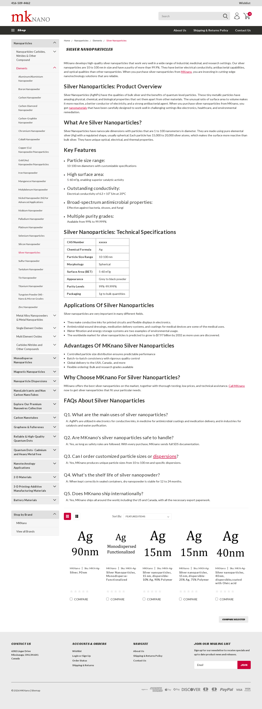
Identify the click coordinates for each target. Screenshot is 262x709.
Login (75, 655)
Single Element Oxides (29, 328)
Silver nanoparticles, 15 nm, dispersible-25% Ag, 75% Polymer (194, 576)
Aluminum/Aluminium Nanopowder (30, 78)
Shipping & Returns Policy (210, 30)
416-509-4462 (20, 3)
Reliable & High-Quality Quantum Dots (29, 438)
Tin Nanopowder (27, 277)
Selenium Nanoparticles (31, 235)
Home (67, 40)
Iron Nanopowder (28, 172)
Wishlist (245, 3)
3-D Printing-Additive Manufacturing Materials (30, 488)
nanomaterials (78, 107)
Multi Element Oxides (29, 336)
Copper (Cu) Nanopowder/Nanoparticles (33, 149)
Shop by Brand (23, 514)
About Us (180, 30)
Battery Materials (25, 500)
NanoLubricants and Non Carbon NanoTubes (30, 392)
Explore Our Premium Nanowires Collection (28, 406)
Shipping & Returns (83, 665)
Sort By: (117, 516)
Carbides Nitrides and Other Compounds (29, 347)
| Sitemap (35, 690)
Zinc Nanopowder (28, 307)
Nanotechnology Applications (24, 465)
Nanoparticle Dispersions (30, 381)
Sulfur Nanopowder (29, 260)
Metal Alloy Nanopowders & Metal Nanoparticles (32, 317)
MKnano (186, 71)
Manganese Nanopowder (32, 181)
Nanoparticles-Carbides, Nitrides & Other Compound (30, 56)
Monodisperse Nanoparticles (23, 360)
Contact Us (243, 30)
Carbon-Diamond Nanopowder (27, 108)
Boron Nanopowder (29, 89)
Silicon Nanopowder (29, 244)
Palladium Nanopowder (31, 218)
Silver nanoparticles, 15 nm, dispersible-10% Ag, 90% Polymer (158, 576)
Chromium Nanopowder (31, 130)
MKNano (21, 523)
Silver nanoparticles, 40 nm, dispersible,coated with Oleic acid (229, 578)
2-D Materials (23, 477)
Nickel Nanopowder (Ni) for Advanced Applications (33, 200)
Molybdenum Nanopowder (33, 189)
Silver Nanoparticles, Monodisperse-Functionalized (121, 576)
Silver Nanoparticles (29, 252)
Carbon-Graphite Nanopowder (27, 120)
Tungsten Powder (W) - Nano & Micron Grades (31, 296)
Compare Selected (233, 619)
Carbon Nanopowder (29, 97)
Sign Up (86, 655)
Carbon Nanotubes (26, 417)
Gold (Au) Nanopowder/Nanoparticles (33, 162)
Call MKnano (237, 386)
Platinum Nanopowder (30, 227)
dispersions (165, 456)
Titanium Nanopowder (30, 286)
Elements (21, 68)
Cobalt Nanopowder (29, 139)
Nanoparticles (23, 43)
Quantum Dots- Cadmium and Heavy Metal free (30, 452)
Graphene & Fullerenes (29, 427)
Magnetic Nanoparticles (29, 371)
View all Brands (25, 531)
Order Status (79, 660)
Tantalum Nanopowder (30, 269)
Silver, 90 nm (78, 572)
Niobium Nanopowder (30, 210)
